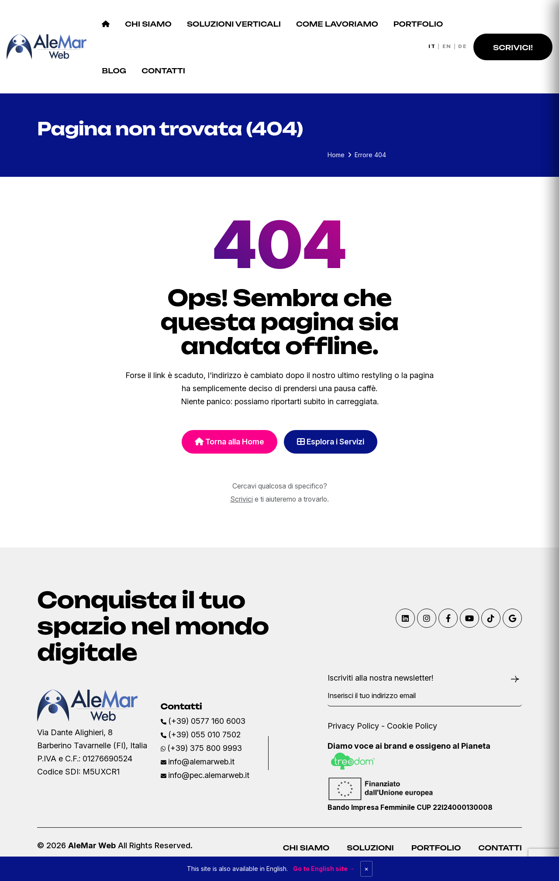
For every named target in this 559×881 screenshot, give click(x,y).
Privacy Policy (353, 725)
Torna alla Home (229, 441)
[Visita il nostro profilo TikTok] (490, 618)
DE (462, 46)
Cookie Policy (412, 725)
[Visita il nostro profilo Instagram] (426, 618)
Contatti (500, 847)
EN (447, 46)
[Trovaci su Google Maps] (512, 618)
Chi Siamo (306, 847)
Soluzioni (370, 847)
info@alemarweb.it (201, 761)
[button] (512, 47)
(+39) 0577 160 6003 (206, 721)
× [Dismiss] (366, 868)
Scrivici (241, 499)
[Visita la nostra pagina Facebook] (448, 618)
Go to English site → (324, 868)
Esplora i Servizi (330, 441)
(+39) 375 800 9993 (204, 748)
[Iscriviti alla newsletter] (515, 678)
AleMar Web (92, 845)
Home (336, 154)
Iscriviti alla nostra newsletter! (380, 677)
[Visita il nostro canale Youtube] (469, 618)
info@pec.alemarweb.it (208, 775)
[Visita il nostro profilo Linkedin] (405, 618)
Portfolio (436, 847)
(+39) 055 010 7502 (204, 734)
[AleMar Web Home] (46, 46)
